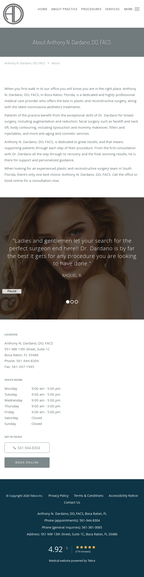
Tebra (91, 561)
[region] (72, 254)
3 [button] (76, 302)
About (56, 63)
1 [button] (67, 302)
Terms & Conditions (88, 495)
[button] (137, 9)
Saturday (37, 418)
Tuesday (37, 394)
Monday (37, 388)
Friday (37, 412)
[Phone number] (27, 447)
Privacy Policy (58, 495)
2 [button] (72, 302)
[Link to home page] (16, 14)
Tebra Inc (36, 496)
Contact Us (72, 502)
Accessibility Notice (123, 495)
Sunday (37, 423)
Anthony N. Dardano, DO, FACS (25, 63)
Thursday (37, 406)
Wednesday (37, 400)
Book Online (27, 462)
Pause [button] (11, 291)
